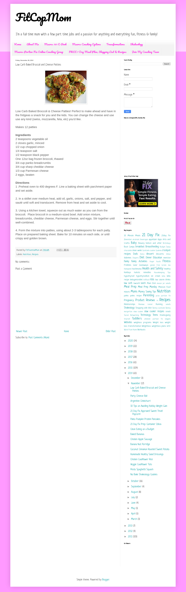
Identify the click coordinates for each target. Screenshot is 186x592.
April (133, 513)
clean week (137, 250)
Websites (128, 322)
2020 (131, 341)
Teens (155, 315)
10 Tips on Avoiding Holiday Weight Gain (148, 406)
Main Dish (151, 283)
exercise (167, 258)
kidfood (147, 280)
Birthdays (167, 243)
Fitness (167, 261)
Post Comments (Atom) (39, 337)
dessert (150, 254)
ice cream (155, 276)
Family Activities (139, 261)
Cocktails (145, 250)
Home (17, 44)
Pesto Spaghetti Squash (141, 469)
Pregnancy (129, 300)
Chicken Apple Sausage (141, 439)
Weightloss (146, 326)
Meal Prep (130, 287)
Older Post (111, 331)
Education (157, 257)
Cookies (159, 250)
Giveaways (143, 265)
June (133, 503)
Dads (135, 254)
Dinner (149, 257)
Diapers (136, 258)
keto (163, 276)
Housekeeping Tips (162, 273)
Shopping (139, 308)
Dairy (142, 254)
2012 (130, 531)
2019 (130, 346)
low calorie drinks (163, 279)
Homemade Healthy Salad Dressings (147, 454)
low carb (128, 283)
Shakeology (136, 44)
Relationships (129, 304)
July (133, 497)
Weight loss (158, 322)
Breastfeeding (152, 246)
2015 (130, 368)
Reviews (141, 304)
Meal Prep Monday (147, 287)
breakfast (139, 246)
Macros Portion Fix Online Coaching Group (38, 52)
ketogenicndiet (136, 279)
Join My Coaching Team (145, 52)
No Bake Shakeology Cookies (143, 474)
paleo (126, 295)
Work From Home (130, 330)
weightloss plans (159, 326)
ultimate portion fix (153, 319)
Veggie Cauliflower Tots (141, 464)
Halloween (127, 269)
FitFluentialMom (33, 250)
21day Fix (166, 235)
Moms (134, 291)
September (136, 486)
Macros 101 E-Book (55, 44)
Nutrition (27, 254)
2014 (130, 373)
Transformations (115, 44)
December (136, 378)
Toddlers (137, 318)
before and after (154, 243)
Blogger (105, 579)
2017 (130, 357)
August (135, 492)
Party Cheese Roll (138, 396)
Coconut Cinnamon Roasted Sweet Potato (149, 449)
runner (150, 304)
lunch (143, 283)
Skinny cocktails (158, 308)
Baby (134, 243)
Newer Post (21, 331)
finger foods (155, 262)
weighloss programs (142, 322)
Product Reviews (145, 300)
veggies (168, 319)
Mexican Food (164, 287)
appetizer (153, 239)
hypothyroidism (142, 276)
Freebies (127, 265)
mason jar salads (164, 283)
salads (168, 304)
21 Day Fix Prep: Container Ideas (145, 424)
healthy (167, 269)
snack (168, 311)
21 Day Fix (150, 235)
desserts (160, 254)
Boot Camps (129, 247)
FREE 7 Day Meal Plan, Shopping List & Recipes (97, 52)
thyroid (127, 319)
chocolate (128, 250)
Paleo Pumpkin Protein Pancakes (145, 419)
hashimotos (137, 269)
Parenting (148, 295)
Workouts (141, 329)
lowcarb (137, 283)
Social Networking (131, 315)
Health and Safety (152, 268)
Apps (160, 239)
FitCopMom (43, 17)
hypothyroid (129, 276)
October (135, 481)
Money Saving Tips (147, 291)
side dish (148, 308)
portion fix (166, 296)
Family (126, 261)
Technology (146, 315)
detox (168, 254)
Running (159, 304)
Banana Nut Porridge (140, 444)
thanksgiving (165, 315)
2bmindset (128, 240)
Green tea (166, 265)
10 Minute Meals (132, 235)
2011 (130, 536)
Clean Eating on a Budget (142, 429)
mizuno (127, 292)
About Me (33, 44)
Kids (152, 279)
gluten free (155, 265)
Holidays (127, 272)
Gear (135, 265)
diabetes (127, 258)
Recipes (35, 254)
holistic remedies (142, 272)
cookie (152, 250)
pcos (158, 296)
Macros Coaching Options (86, 44)
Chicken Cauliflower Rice (141, 459)
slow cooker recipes (154, 311)
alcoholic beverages (140, 240)
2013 (130, 526)
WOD (169, 326)
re (157, 300)
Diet (142, 257)
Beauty (141, 243)
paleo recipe (136, 295)
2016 (130, 362)
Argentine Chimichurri (140, 401)
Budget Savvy (165, 247)
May (133, 508)
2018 (130, 351)
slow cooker (138, 312)
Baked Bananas (137, 434)
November (136, 383)
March (134, 519)
